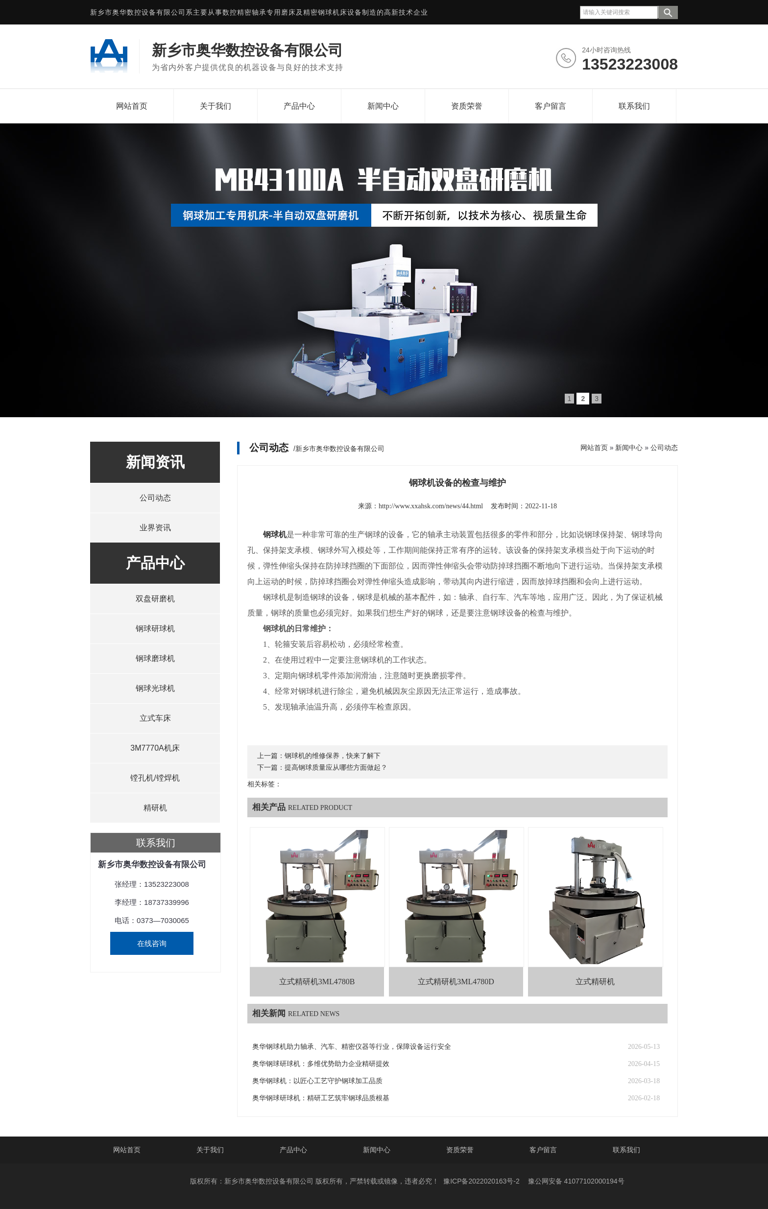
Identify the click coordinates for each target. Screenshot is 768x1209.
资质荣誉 (466, 106)
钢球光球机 (155, 688)
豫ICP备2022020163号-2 (481, 1181)
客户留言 (550, 106)
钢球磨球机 (155, 658)
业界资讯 (155, 527)
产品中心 (299, 106)
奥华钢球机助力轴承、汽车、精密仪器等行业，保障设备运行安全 (351, 1046)
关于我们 (215, 106)
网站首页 (131, 106)
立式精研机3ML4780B (317, 981)
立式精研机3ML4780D (456, 981)
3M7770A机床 (155, 748)
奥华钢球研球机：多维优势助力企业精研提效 (320, 1063)
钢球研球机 (155, 628)
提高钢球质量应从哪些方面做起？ (336, 767)
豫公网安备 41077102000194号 (576, 1181)
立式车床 (155, 718)
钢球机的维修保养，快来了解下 (333, 755)
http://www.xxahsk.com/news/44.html (431, 506)
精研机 (155, 808)
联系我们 (634, 106)
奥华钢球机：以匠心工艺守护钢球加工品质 (317, 1081)
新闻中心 (383, 106)
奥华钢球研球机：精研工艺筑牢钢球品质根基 (320, 1098)
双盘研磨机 (155, 598)
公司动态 (155, 498)
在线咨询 (152, 943)
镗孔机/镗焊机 (154, 778)
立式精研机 (595, 981)
